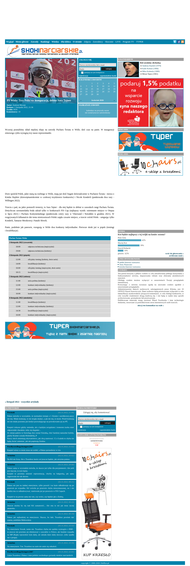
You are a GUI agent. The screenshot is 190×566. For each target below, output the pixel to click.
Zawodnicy (98, 41)
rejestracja (83, 76)
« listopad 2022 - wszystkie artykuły (22, 402)
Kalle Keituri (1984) (150, 68)
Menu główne (22, 41)
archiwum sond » (176, 256)
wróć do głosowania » (174, 253)
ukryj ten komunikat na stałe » (151, 305)
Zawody (34, 41)
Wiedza (55, 41)
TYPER (139, 41)
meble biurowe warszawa (129, 262)
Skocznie (109, 41)
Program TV (128, 41)
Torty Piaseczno (125, 264)
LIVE (117, 41)
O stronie (77, 41)
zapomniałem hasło (108, 76)
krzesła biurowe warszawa (129, 267)
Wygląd (10, 41)
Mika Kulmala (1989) (151, 71)
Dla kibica (66, 41)
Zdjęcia (87, 41)
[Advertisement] (95, 19)
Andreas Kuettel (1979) (151, 66)
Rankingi (45, 41)
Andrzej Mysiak (19, 105)
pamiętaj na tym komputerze (94, 72)
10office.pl (104, 563)
